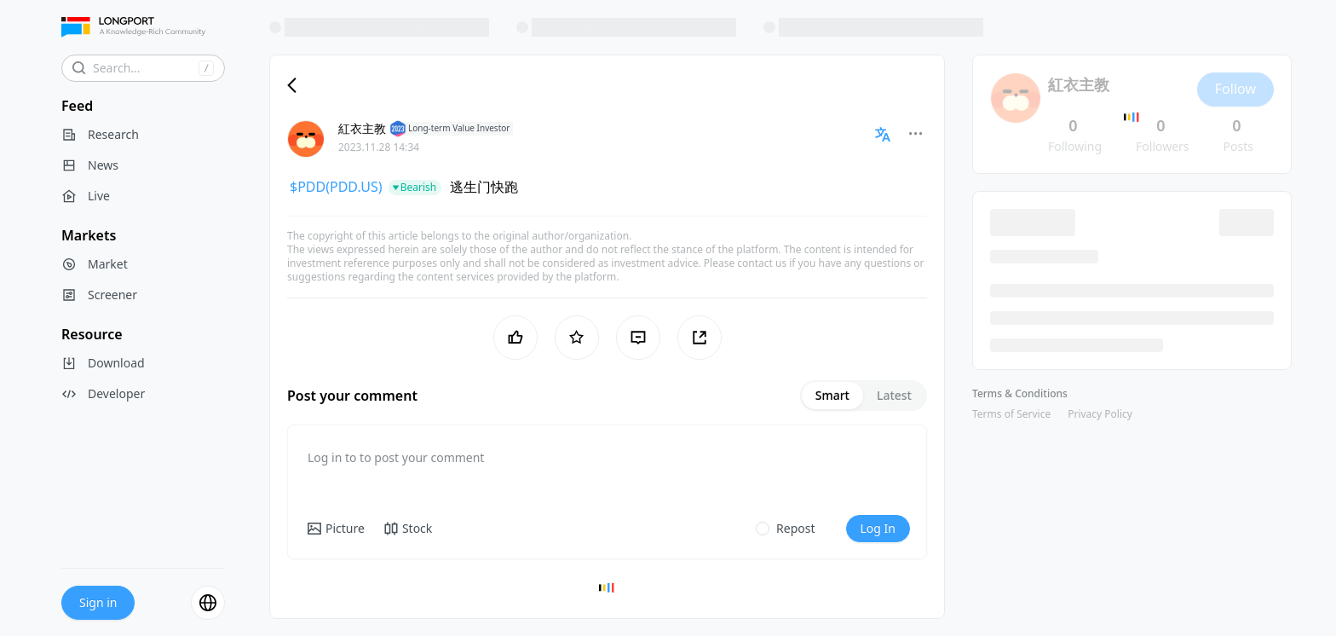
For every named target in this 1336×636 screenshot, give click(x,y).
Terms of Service (1011, 414)
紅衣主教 (362, 128)
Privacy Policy (1100, 414)
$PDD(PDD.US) (336, 186)
